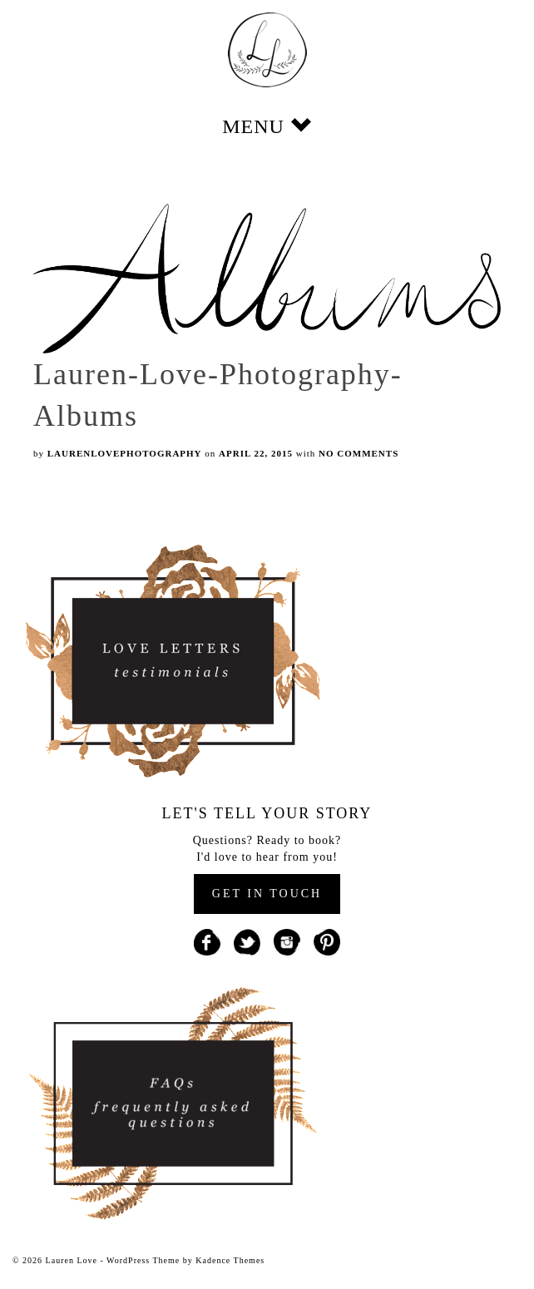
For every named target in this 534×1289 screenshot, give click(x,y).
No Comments (358, 453)
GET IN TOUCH (267, 893)
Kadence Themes (230, 1260)
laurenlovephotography (124, 453)
